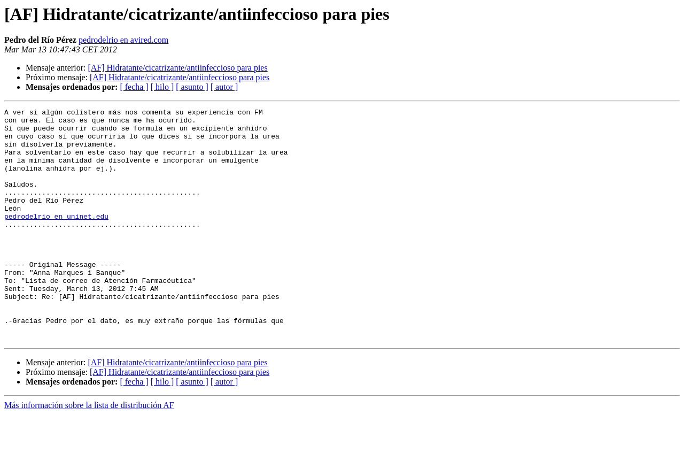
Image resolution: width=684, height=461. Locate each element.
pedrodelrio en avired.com (123, 39)
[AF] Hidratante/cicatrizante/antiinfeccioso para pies (177, 67)
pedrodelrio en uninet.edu (56, 238)
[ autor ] (224, 86)
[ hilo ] (162, 86)
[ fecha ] (134, 86)
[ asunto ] (192, 86)
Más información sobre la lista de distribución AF (89, 451)
